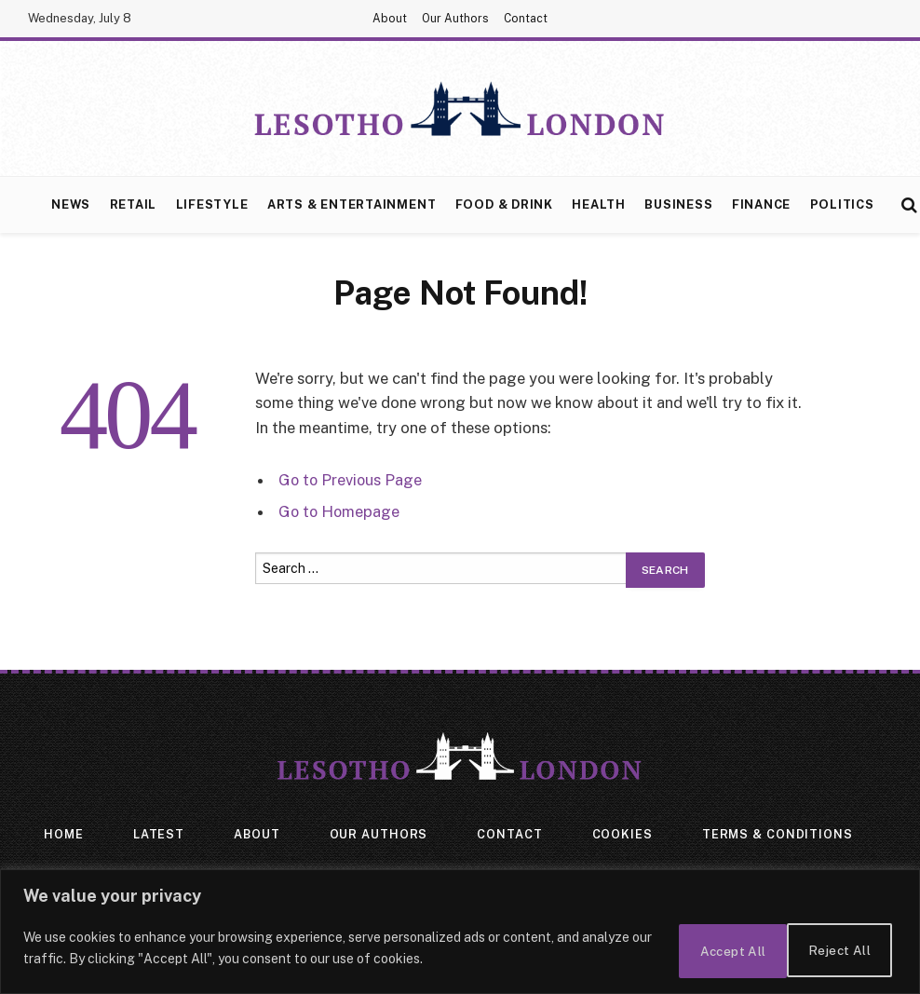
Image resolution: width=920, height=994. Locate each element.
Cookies (622, 835)
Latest (157, 835)
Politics (842, 204)
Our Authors (455, 18)
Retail (133, 204)
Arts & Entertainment (351, 204)
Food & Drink (504, 204)
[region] (460, 934)
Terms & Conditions (779, 835)
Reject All (708, 951)
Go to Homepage (340, 511)
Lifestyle (212, 204)
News (70, 204)
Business (678, 204)
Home (62, 835)
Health (599, 204)
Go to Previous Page (351, 479)
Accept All (836, 951)
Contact (526, 18)
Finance (761, 204)
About (389, 18)
